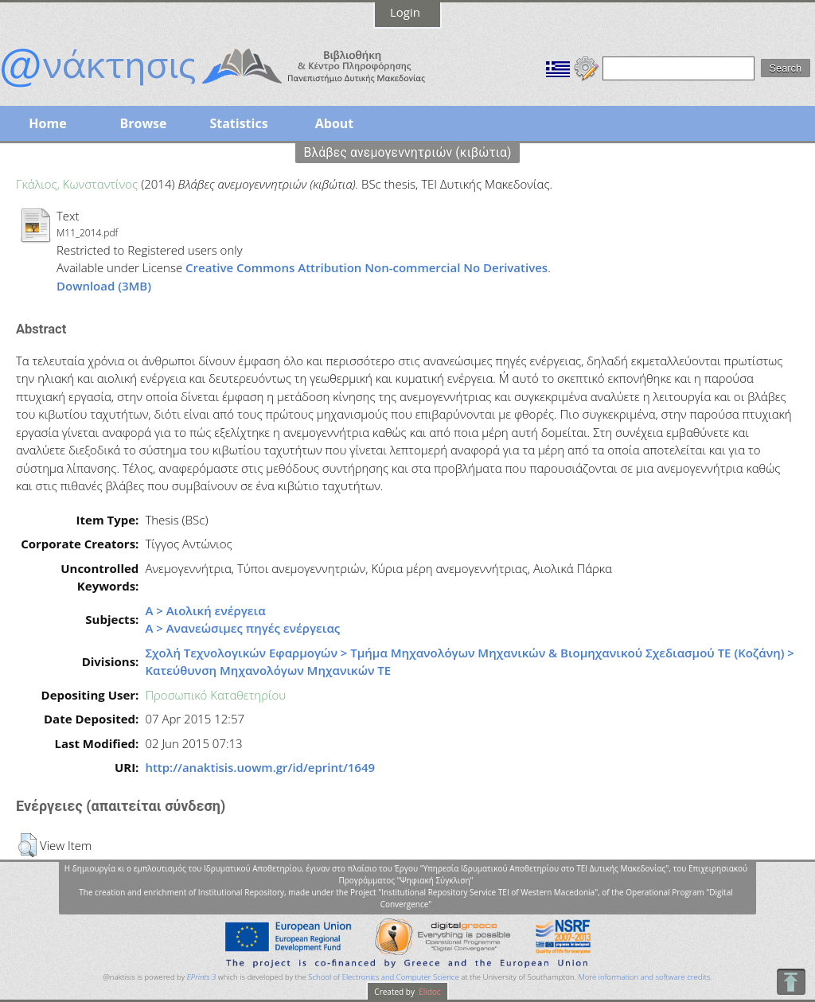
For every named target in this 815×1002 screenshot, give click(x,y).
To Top (790, 981)
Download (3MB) (104, 286)
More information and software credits (644, 977)
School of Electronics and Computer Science (383, 977)
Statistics (238, 123)
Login (405, 12)
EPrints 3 (201, 977)
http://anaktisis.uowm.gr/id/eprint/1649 (260, 767)
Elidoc (429, 991)
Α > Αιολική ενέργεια (205, 610)
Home (47, 123)
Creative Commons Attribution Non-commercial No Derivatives (366, 267)
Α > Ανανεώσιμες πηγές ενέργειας (242, 628)
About (334, 123)
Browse (142, 123)
